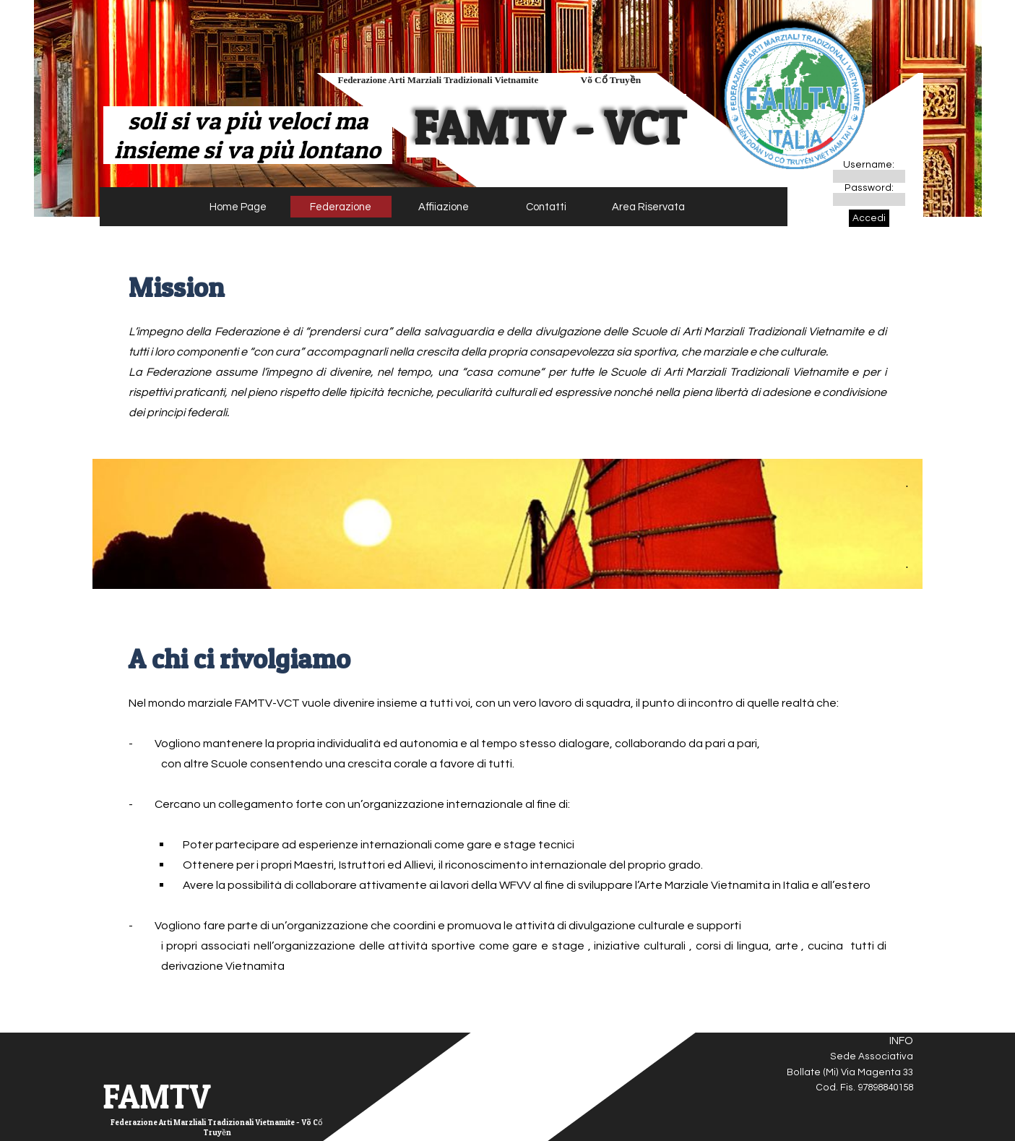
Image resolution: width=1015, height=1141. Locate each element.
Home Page (238, 207)
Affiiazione (443, 207)
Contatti (546, 207)
